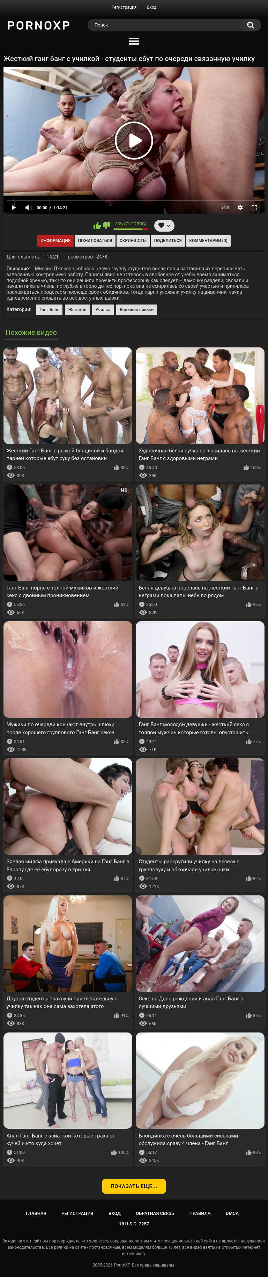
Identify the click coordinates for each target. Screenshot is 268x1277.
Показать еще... (134, 1186)
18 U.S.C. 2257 (134, 1223)
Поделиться (168, 240)
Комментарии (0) (208, 240)
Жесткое (77, 309)
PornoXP (122, 1265)
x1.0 (226, 207)
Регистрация (124, 7)
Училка (103, 309)
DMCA (232, 1213)
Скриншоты (133, 240)
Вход (151, 7)
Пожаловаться (95, 240)
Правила (200, 1213)
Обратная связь (155, 1213)
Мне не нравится (106, 225)
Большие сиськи (137, 309)
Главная (36, 1213)
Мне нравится (97, 225)
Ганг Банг (49, 309)
